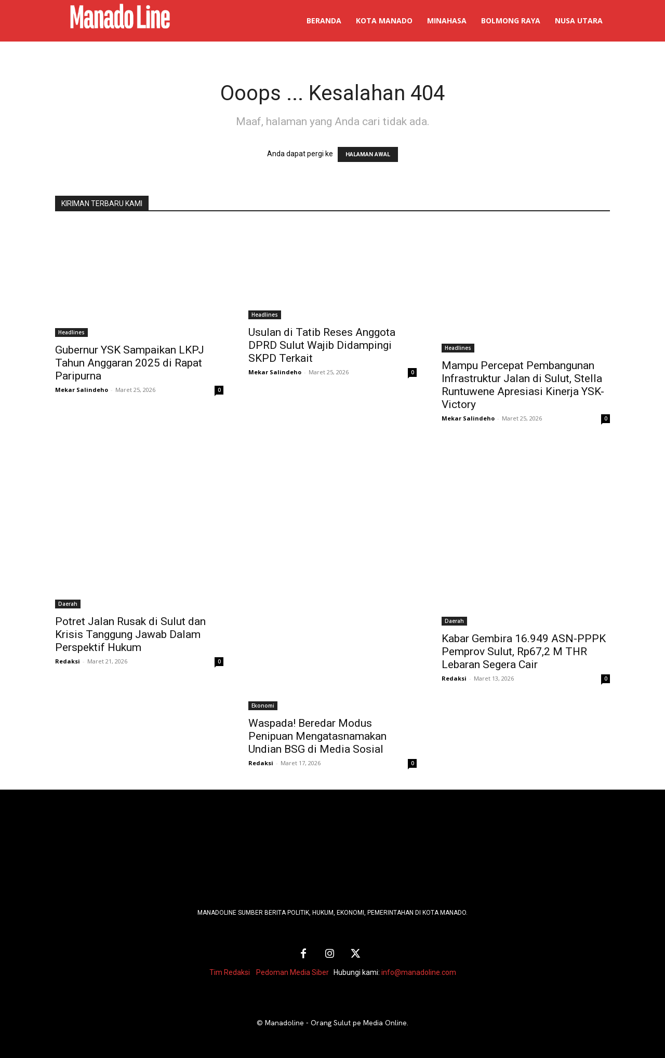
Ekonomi (262, 705)
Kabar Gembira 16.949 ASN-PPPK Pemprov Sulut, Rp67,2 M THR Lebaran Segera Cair (524, 651)
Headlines (71, 332)
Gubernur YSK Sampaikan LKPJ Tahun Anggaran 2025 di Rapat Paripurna (129, 363)
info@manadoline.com (418, 972)
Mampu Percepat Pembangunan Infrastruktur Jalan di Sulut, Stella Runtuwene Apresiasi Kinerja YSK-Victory (523, 385)
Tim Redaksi (229, 972)
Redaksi (67, 661)
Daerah (67, 603)
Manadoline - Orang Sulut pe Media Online (336, 1022)
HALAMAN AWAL (367, 154)
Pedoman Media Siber (292, 972)
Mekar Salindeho (81, 390)
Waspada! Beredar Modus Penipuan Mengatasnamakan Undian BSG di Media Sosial (317, 736)
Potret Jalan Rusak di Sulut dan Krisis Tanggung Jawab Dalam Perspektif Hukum (130, 634)
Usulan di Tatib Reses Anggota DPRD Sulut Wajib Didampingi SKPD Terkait (321, 345)
